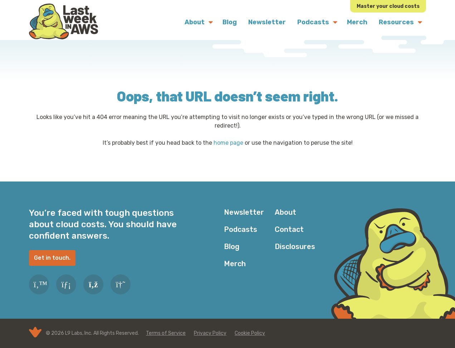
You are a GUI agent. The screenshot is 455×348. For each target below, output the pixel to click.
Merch (235, 263)
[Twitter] (39, 284)
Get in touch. (52, 257)
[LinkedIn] (66, 284)
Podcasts (240, 229)
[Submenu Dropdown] (210, 22)
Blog (231, 246)
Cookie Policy (250, 333)
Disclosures (295, 246)
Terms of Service (166, 333)
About (285, 212)
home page (228, 142)
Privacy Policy (210, 333)
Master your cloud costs (388, 6)
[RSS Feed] (93, 284)
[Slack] (121, 284)
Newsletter (244, 212)
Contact (289, 229)
